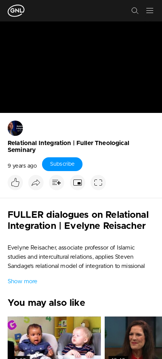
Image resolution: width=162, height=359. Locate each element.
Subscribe (62, 164)
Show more (22, 281)
